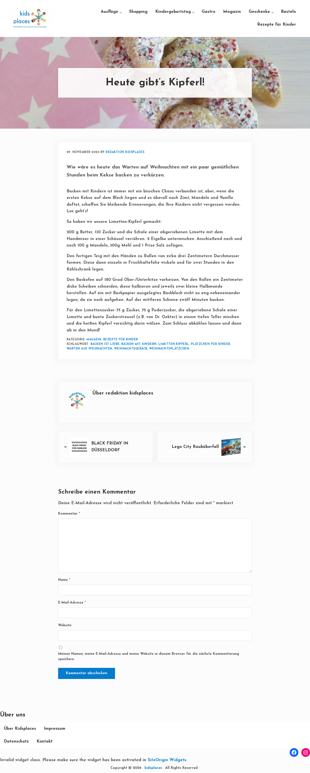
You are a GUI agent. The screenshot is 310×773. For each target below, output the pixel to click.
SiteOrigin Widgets (167, 760)
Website (64, 625)
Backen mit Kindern (139, 344)
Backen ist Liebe (105, 344)
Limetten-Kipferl (173, 344)
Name (64, 580)
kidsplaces (153, 768)
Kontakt (45, 741)
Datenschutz (16, 741)
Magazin (93, 339)
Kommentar (69, 514)
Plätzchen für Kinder (210, 344)
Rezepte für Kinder (120, 339)
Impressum (54, 729)
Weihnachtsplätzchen (169, 348)
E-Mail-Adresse (72, 603)
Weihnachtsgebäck (130, 348)
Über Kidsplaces (20, 729)
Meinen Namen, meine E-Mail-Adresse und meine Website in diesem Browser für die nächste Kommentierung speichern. (148, 656)
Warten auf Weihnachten (89, 348)
